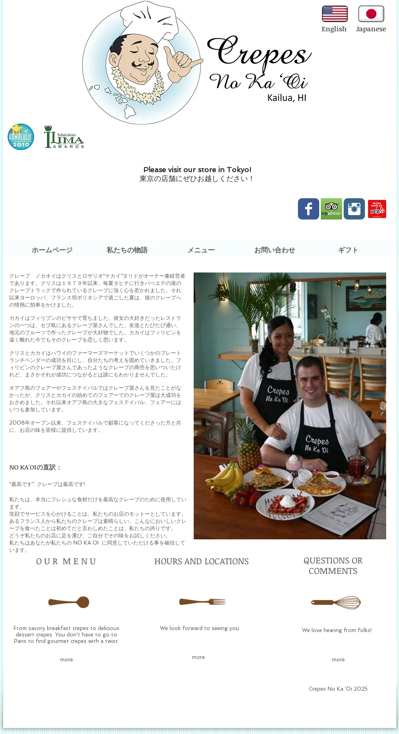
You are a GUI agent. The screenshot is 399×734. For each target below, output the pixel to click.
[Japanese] (371, 29)
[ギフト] (348, 250)
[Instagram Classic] (354, 209)
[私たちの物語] (127, 250)
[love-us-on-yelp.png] (377, 209)
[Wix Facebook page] (308, 209)
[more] (66, 660)
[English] (334, 29)
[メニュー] (201, 250)
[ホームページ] (52, 250)
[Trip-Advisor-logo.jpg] (331, 209)
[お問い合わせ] (275, 250)
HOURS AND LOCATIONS (201, 561)
